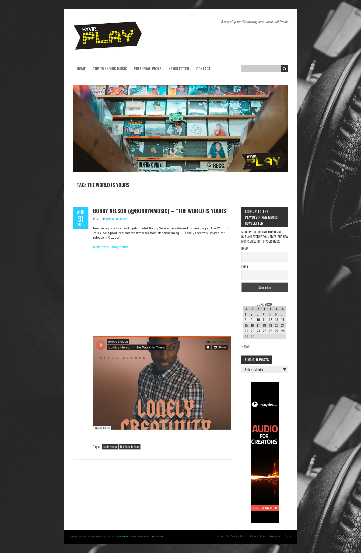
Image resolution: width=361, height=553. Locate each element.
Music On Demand (117, 218)
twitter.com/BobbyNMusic (110, 247)
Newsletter (178, 69)
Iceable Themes (155, 536)
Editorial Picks (147, 69)
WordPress (124, 536)
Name (244, 248)
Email (245, 266)
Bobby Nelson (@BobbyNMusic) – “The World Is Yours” (160, 210)
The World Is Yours (129, 447)
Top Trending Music (110, 69)
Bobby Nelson (110, 447)
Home (81, 69)
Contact (203, 69)
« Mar (245, 346)
